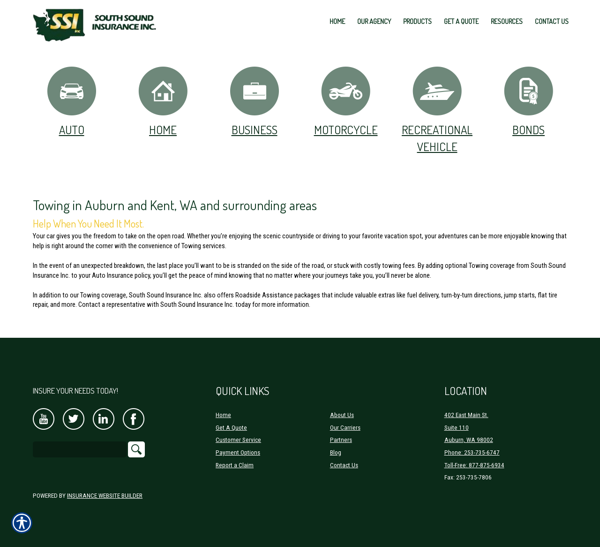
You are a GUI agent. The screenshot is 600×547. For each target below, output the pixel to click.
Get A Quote (231, 427)
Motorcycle (346, 101)
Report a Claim (235, 465)
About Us (342, 414)
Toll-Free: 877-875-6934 (474, 465)
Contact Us (344, 465)
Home (163, 101)
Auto (72, 101)
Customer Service (238, 439)
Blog (335, 452)
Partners (341, 439)
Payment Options (238, 452)
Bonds (528, 101)
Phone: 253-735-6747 (472, 452)
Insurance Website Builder (104, 495)
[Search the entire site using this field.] (80, 449)
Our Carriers (345, 427)
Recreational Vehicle (437, 109)
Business (254, 101)
